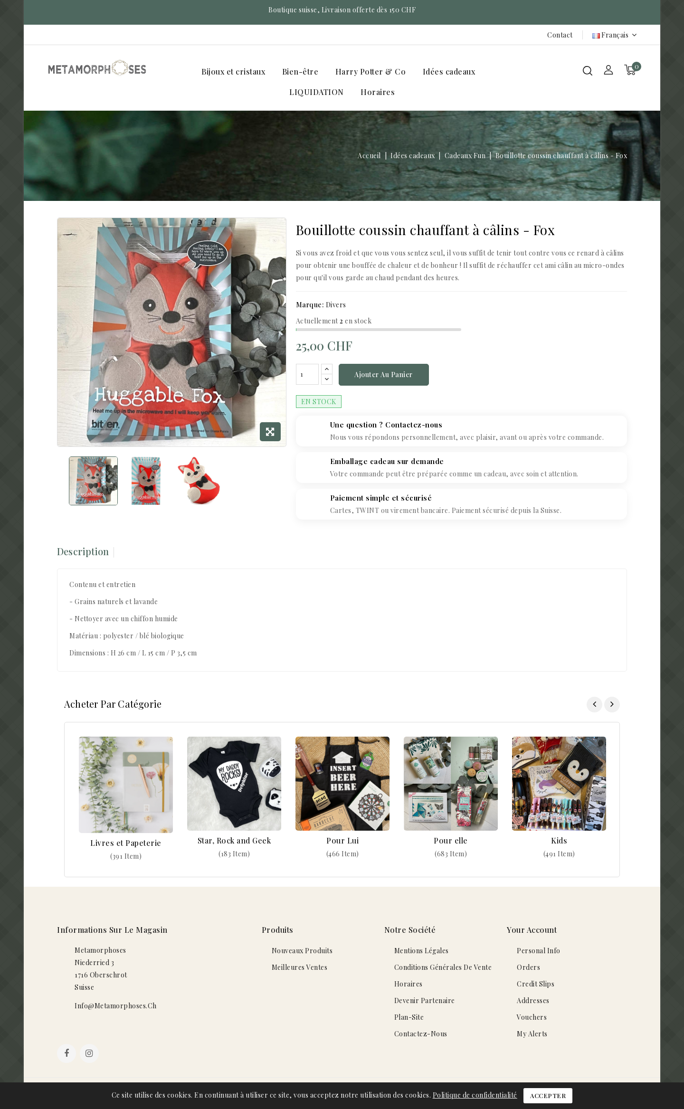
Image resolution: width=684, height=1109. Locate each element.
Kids (559, 842)
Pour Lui (342, 842)
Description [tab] (83, 552)
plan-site (409, 1018)
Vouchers (532, 1018)
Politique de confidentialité (475, 1095)
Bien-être (300, 71)
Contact (560, 34)
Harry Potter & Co (370, 71)
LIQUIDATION (316, 92)
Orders (528, 968)
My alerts (532, 1035)
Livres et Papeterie (126, 844)
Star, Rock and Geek (234, 842)
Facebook (67, 1055)
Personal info (538, 952)
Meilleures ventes (300, 968)
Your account (532, 931)
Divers (336, 304)
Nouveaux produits (302, 952)
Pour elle (451, 842)
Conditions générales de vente (443, 968)
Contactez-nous (420, 1035)
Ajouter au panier (383, 375)
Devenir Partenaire (424, 1001)
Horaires (378, 92)
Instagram (90, 1055)
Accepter (548, 1095)
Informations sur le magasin (112, 931)
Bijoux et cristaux (233, 71)
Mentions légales (421, 952)
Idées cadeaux (449, 71)
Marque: (310, 304)
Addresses (533, 1001)
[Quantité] (307, 375)
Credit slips (535, 985)
